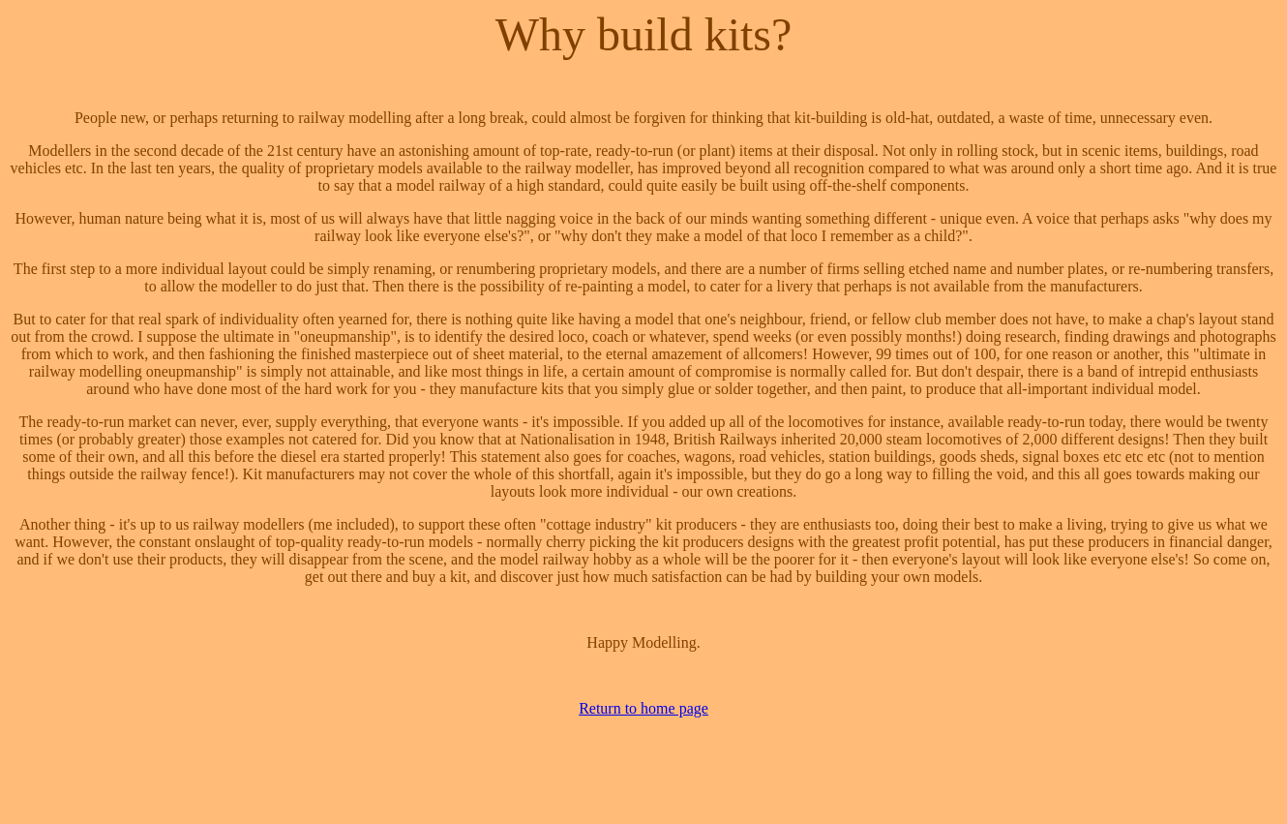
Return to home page (643, 708)
